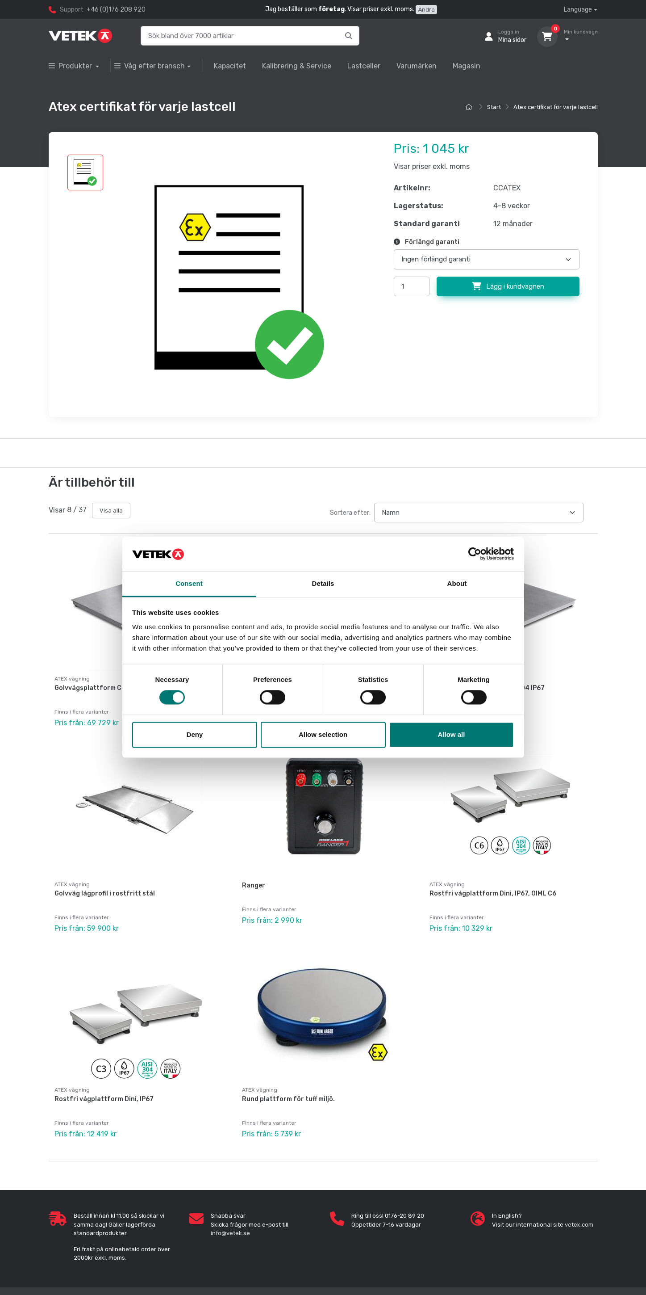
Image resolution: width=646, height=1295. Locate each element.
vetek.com (579, 1224)
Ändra (426, 9)
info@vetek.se (230, 1233)
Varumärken (416, 66)
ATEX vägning (72, 884)
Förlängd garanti (426, 242)
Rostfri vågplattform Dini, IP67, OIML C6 (492, 893)
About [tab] (457, 583)
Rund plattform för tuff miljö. (288, 1099)
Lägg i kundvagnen (508, 286)
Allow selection (323, 734)
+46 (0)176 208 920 (116, 9)
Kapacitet (230, 66)
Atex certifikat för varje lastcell (555, 107)
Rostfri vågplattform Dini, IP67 (104, 1099)
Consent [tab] (189, 583)
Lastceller (363, 66)
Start (494, 107)
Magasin (466, 66)
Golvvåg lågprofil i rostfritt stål (104, 893)
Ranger (253, 885)
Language (578, 9)
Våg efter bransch (149, 66)
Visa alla (111, 510)
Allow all (451, 734)
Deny (195, 734)
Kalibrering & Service (296, 66)
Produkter (71, 66)
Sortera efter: (350, 513)
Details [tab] (323, 583)
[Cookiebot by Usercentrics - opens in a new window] (475, 554)
